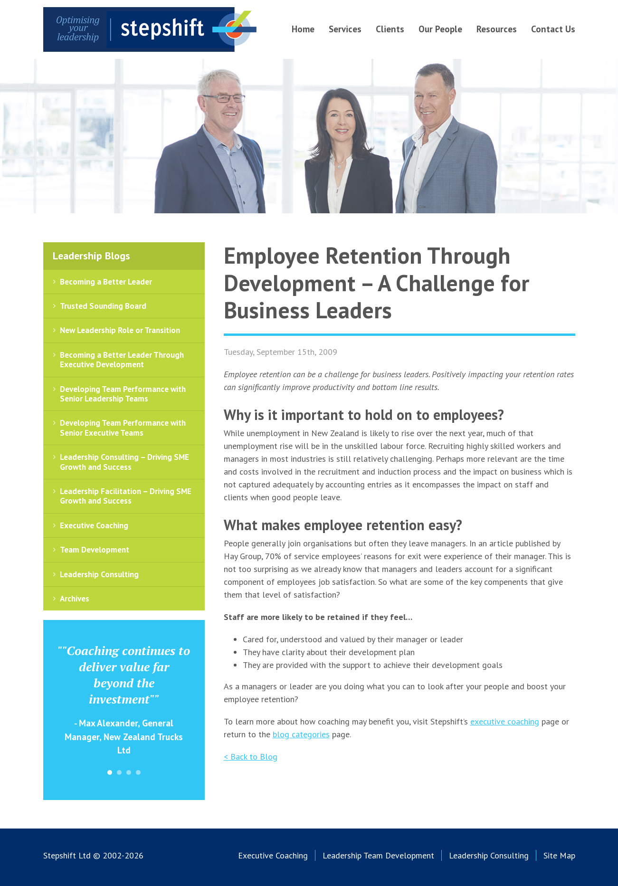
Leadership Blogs (91, 255)
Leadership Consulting (99, 574)
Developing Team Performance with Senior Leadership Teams (123, 394)
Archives (74, 598)
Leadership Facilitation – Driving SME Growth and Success (125, 496)
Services (345, 29)
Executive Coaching (94, 525)
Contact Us (553, 29)
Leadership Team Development (378, 855)
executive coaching (504, 721)
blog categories (301, 734)
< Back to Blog (250, 756)
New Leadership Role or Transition (120, 330)
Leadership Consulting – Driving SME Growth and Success (124, 462)
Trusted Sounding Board (103, 306)
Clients (390, 29)
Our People (440, 29)
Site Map (559, 855)
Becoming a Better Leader (106, 281)
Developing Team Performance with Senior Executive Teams (123, 428)
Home (303, 29)
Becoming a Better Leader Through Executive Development (122, 360)
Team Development (94, 549)
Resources (496, 29)
